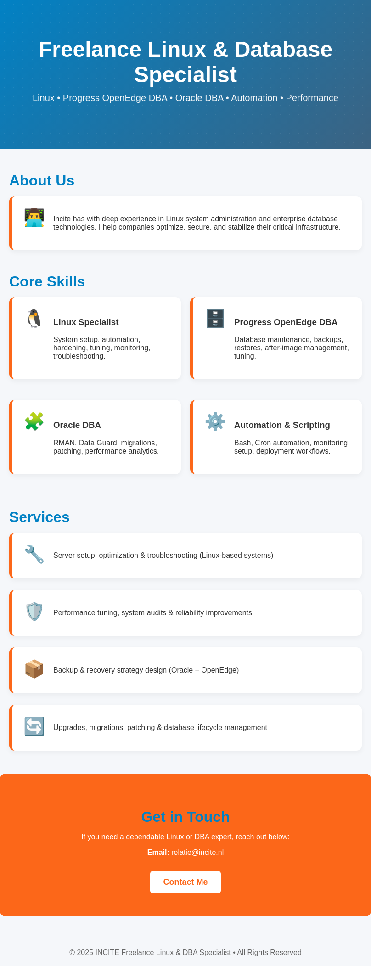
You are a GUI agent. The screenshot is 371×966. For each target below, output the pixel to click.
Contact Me (185, 882)
